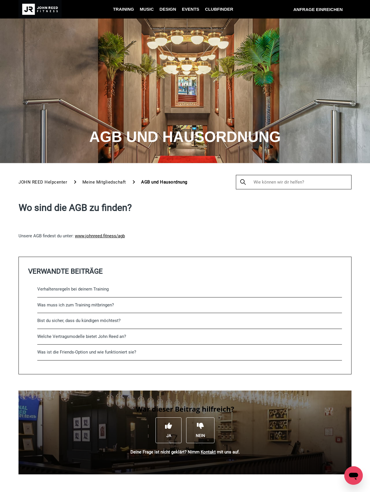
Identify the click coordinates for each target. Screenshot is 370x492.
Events (190, 9)
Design (168, 9)
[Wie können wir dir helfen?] (294, 182)
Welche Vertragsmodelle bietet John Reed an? (81, 336)
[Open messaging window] (353, 475)
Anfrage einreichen (318, 9)
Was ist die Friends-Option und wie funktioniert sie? (86, 352)
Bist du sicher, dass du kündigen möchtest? (79, 320)
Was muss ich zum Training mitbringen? (75, 305)
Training (123, 9)
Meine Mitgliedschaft (104, 182)
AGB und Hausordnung (164, 182)
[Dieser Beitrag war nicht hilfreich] (200, 430)
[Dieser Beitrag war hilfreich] (169, 430)
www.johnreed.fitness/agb (100, 235)
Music (146, 9)
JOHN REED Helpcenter (42, 182)
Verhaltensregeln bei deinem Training (73, 289)
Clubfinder (219, 9)
